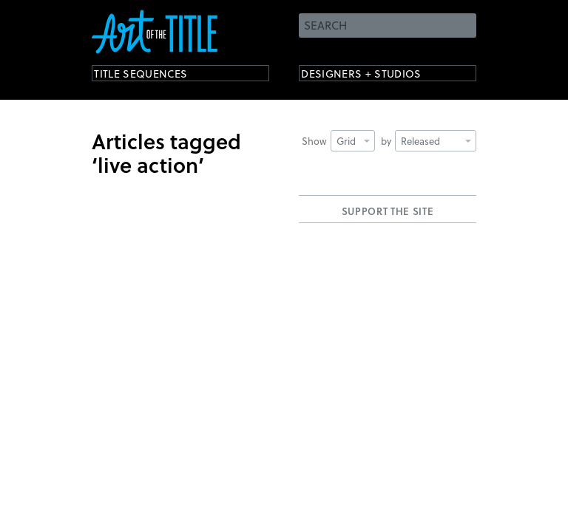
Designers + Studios (377, 75)
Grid (353, 141)
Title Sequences (154, 75)
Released (436, 141)
